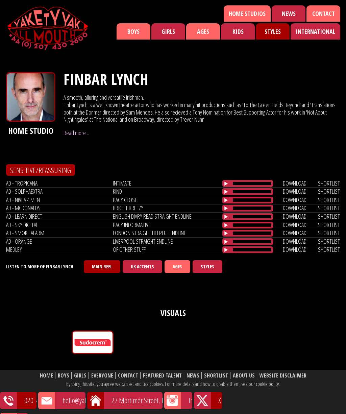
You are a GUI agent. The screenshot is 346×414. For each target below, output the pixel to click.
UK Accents (142, 266)
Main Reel (102, 266)
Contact (323, 13)
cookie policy (267, 384)
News (289, 13)
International (315, 31)
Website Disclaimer (283, 375)
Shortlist (216, 375)
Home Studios (247, 13)
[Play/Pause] (226, 183)
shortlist (329, 183)
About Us (244, 375)
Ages (203, 31)
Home (46, 375)
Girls (168, 31)
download (294, 183)
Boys (133, 31)
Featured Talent (162, 375)
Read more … (77, 133)
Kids (238, 31)
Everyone (102, 375)
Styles (273, 31)
